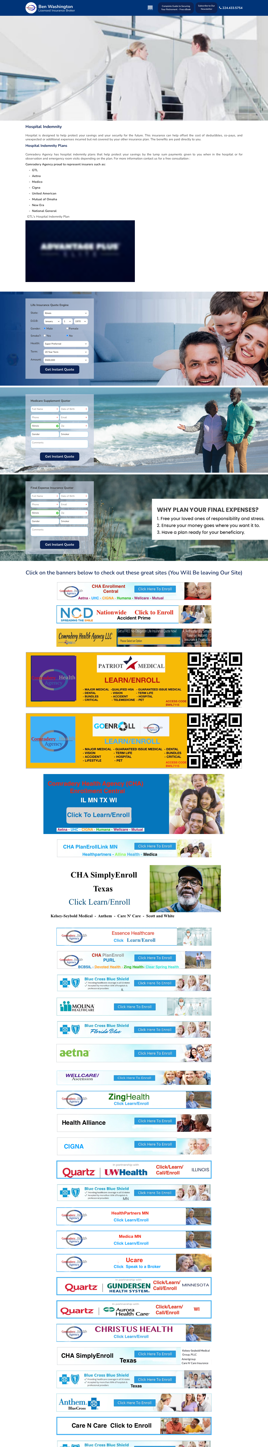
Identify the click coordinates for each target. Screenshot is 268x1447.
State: (34, 313)
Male (48, 328)
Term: (34, 351)
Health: (35, 343)
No (70, 336)
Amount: (36, 359)
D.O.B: (34, 321)
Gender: (36, 328)
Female (70, 328)
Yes (48, 336)
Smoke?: (36, 336)
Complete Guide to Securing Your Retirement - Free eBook (176, 8)
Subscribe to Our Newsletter (206, 7)
